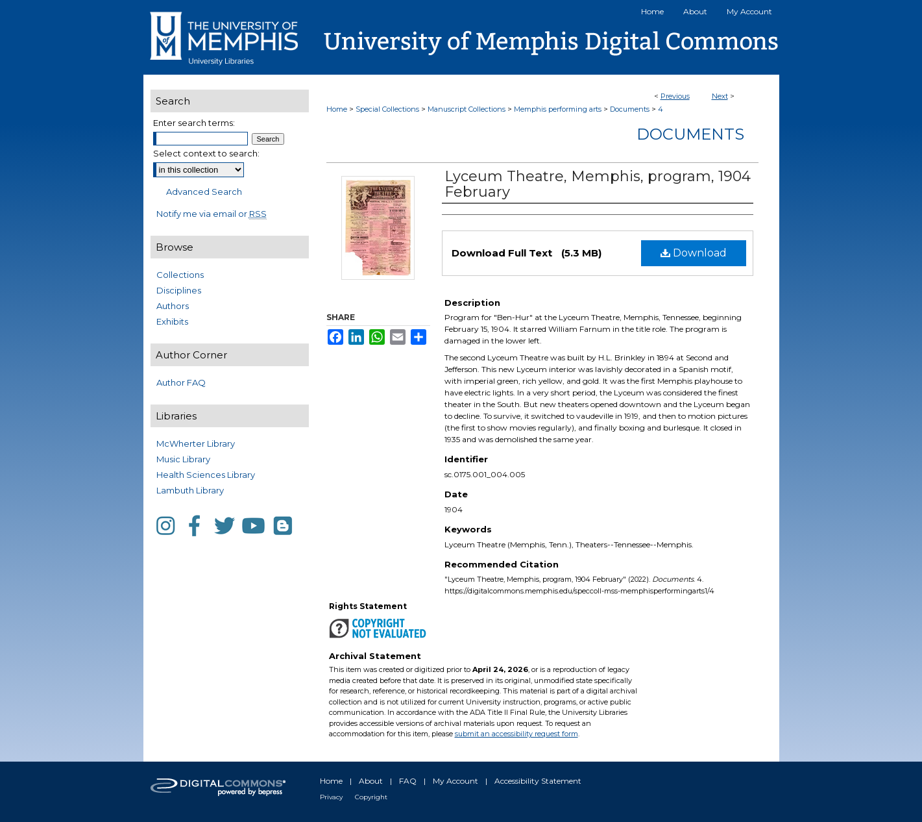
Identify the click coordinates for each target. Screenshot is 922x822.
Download (694, 253)
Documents (629, 109)
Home (336, 109)
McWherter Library (195, 443)
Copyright (371, 797)
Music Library (183, 459)
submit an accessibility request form (516, 733)
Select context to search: (206, 153)
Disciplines (178, 290)
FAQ (408, 781)
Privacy (331, 797)
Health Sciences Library (205, 474)
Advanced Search (204, 191)
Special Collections (387, 109)
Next (720, 96)
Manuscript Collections (466, 109)
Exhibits (172, 321)
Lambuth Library (190, 490)
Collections (180, 274)
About (371, 781)
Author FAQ (181, 382)
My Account (455, 781)
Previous (675, 96)
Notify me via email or (211, 213)
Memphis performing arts (557, 109)
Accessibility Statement (537, 781)
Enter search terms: (194, 123)
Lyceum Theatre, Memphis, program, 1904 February (597, 184)
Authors (172, 306)
